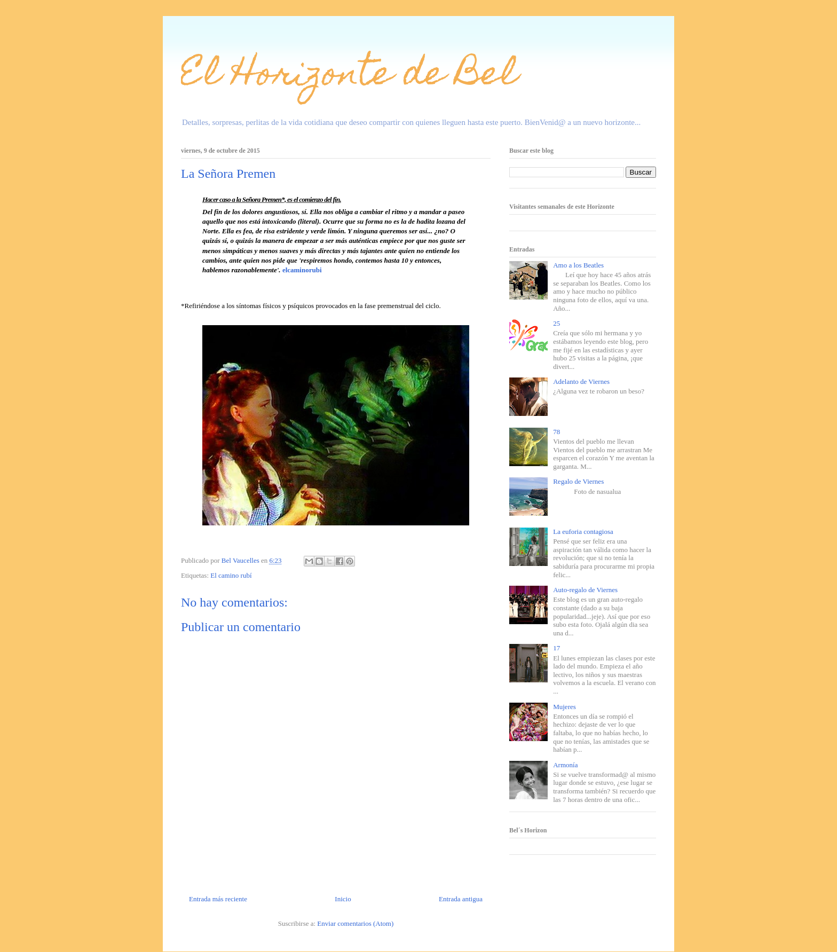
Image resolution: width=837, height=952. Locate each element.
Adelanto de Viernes (581, 381)
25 (556, 323)
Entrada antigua (461, 899)
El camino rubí (230, 575)
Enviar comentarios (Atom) (355, 923)
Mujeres (564, 707)
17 (556, 648)
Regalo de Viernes (578, 481)
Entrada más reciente (218, 899)
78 (556, 432)
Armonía (565, 765)
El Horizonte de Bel (349, 76)
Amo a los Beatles (578, 265)
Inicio (343, 899)
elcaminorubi (302, 270)
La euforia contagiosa (583, 532)
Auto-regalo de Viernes (585, 590)
